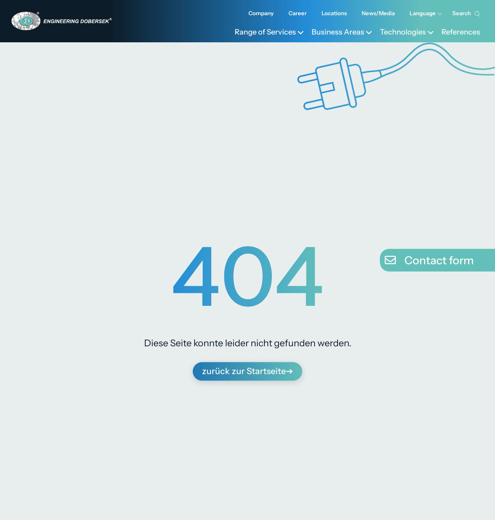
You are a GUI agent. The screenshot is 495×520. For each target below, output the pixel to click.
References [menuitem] (461, 31)
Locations (334, 13)
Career (298, 13)
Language (426, 13)
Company (261, 13)
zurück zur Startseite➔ (247, 369)
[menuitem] (269, 31)
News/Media (378, 13)
